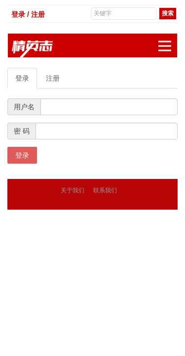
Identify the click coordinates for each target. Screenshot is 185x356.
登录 (22, 78)
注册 (53, 78)
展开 (167, 41)
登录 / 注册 (28, 14)
